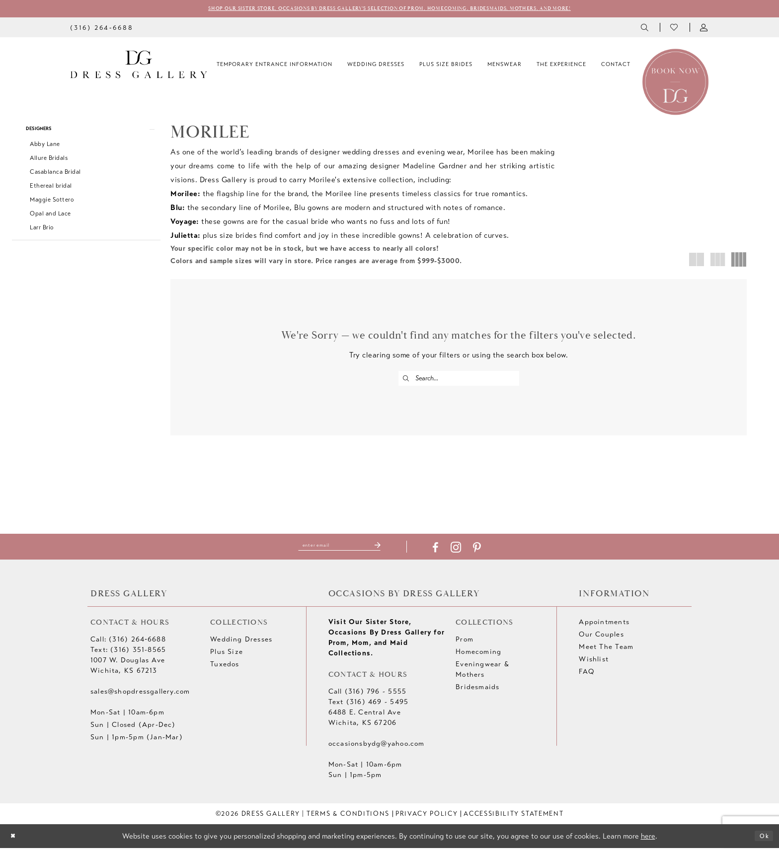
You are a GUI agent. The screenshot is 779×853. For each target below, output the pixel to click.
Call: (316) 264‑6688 (128, 644)
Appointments (604, 627)
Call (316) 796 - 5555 (367, 697)
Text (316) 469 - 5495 (368, 707)
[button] (704, 29)
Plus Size (226, 657)
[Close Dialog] (15, 841)
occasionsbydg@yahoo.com (376, 749)
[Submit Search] (407, 380)
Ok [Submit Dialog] (762, 841)
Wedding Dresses (241, 644)
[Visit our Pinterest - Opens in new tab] (489, 553)
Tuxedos (224, 669)
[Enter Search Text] (458, 380)
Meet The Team (606, 652)
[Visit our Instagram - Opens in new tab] (468, 553)
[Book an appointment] (675, 82)
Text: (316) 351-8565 (128, 655)
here (648, 841)
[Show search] (645, 29)
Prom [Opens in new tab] (464, 644)
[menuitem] (102, 29)
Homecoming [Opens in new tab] (478, 657)
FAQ (586, 677)
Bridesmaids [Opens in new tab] (477, 692)
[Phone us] (102, 29)
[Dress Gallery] (138, 66)
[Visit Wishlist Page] (675, 29)
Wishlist (594, 664)
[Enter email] (339, 550)
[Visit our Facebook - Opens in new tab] (447, 553)
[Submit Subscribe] (388, 550)
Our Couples (601, 640)
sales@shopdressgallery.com (140, 697)
